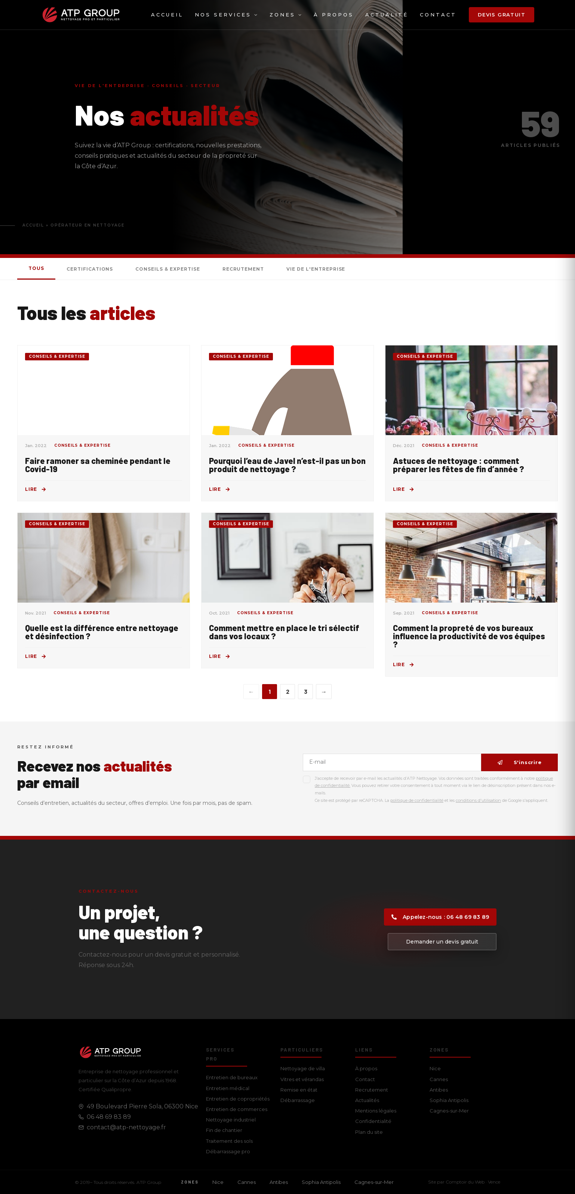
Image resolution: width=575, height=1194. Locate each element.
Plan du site (369, 1132)
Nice (435, 1068)
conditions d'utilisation (478, 800)
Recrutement (243, 269)
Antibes (439, 1090)
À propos (334, 15)
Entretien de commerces (236, 1109)
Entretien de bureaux (232, 1077)
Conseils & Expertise (167, 269)
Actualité (386, 15)
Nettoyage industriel (231, 1120)
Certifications (90, 269)
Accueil (167, 15)
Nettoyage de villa (302, 1068)
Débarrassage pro (228, 1151)
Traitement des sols (229, 1141)
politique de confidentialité (416, 800)
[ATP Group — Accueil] (81, 15)
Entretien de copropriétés (238, 1099)
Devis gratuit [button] (501, 15)
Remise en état (298, 1090)
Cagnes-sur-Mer (449, 1111)
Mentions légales (375, 1111)
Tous (36, 268)
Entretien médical (227, 1088)
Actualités (367, 1100)
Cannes (439, 1079)
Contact (438, 15)
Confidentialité (373, 1121)
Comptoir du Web (465, 1182)
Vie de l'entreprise (315, 269)
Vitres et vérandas (302, 1079)
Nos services (226, 15)
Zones (286, 15)
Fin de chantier (224, 1130)
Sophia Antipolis (449, 1100)
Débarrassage (297, 1100)
